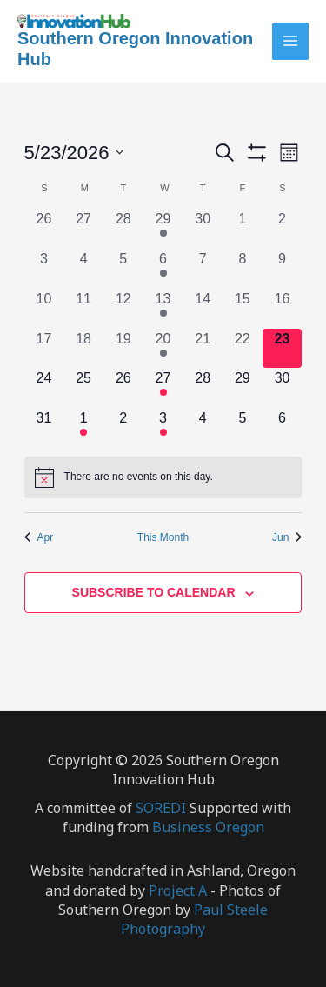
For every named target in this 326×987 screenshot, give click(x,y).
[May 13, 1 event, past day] (163, 309)
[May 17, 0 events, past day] (44, 349)
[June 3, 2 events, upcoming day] (163, 428)
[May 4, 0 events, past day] (83, 269)
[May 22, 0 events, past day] (243, 349)
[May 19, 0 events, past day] (123, 349)
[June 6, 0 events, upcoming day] (283, 428)
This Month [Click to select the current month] (163, 537)
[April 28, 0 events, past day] (123, 229)
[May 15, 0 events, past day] (243, 309)
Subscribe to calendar (154, 592)
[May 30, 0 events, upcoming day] (283, 388)
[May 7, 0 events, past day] (203, 269)
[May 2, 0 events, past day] (283, 229)
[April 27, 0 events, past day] (83, 229)
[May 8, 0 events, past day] (243, 269)
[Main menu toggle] (290, 41)
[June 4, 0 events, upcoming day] (203, 428)
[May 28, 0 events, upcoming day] (203, 388)
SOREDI (163, 807)
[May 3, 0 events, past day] (44, 269)
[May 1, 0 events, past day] (243, 229)
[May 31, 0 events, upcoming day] (44, 428)
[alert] (163, 477)
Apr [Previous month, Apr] (39, 537)
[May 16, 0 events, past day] (283, 309)
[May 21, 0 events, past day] (203, 349)
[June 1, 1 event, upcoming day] (83, 428)
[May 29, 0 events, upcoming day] (243, 388)
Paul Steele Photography (194, 919)
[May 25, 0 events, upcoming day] (83, 388)
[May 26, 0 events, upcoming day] (123, 388)
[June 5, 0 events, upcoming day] (243, 428)
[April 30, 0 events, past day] (203, 229)
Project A (178, 890)
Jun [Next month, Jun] (287, 537)
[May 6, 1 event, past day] (163, 269)
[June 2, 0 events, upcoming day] (123, 428)
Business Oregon (208, 827)
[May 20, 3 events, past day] (163, 349)
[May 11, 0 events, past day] (83, 309)
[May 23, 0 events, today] (283, 349)
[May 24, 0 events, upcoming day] (44, 388)
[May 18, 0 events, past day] (83, 349)
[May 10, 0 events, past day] (44, 309)
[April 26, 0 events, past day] (44, 229)
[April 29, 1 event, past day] (163, 229)
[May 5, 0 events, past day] (123, 269)
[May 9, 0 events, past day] (283, 269)
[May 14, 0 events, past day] (203, 309)
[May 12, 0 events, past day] (123, 309)
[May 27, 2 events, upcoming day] (163, 388)
